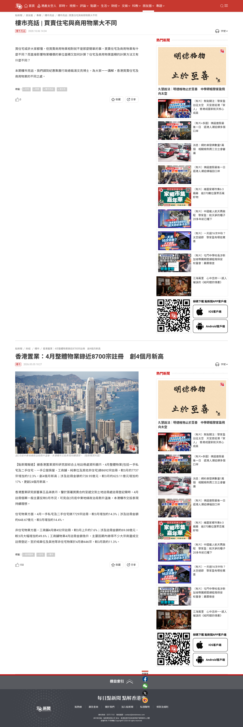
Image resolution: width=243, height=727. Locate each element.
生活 (104, 5)
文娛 (125, 5)
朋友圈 (147, 5)
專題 (159, 5)
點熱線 (78, 707)
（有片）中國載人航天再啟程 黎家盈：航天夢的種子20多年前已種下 (209, 215)
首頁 (32, 5)
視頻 (73, 5)
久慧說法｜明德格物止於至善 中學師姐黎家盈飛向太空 (191, 91)
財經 (114, 5)
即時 (62, 5)
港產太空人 (48, 5)
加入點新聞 (127, 707)
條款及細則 (162, 707)
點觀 (93, 5)
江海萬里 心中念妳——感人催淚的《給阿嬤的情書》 (210, 280)
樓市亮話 (20, 31)
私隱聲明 (145, 707)
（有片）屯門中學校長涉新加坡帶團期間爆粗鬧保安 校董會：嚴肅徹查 (209, 259)
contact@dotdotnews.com (135, 715)
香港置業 (29, 554)
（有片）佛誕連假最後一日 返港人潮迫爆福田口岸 (209, 169)
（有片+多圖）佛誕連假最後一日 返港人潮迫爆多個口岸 (209, 127)
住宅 (27, 155)
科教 (135, 5)
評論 (83, 5)
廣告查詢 (93, 707)
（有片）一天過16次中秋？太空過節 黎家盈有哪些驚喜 (209, 237)
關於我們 (110, 707)
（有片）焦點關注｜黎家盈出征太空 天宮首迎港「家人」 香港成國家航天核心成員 (209, 107)
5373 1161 (111, 715)
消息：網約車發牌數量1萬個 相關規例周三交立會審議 (209, 149)
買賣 (37, 155)
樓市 (18, 364)
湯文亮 (62, 155)
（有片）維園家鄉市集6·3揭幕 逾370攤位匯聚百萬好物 (208, 193)
